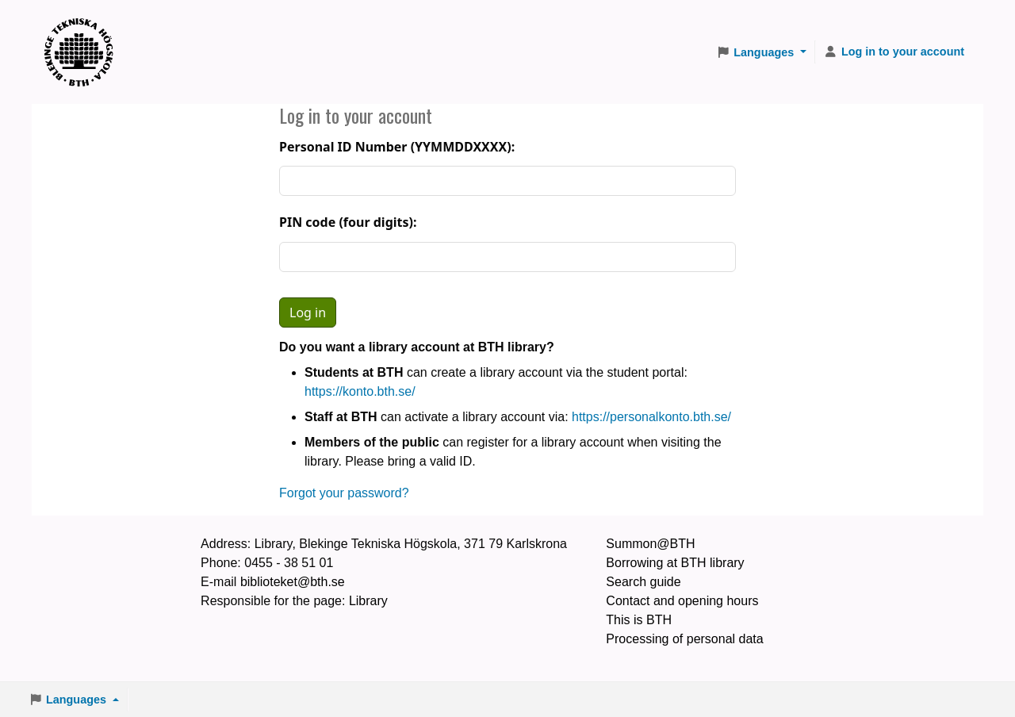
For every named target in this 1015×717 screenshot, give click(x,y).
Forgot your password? (344, 493)
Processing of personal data (684, 639)
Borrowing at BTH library (675, 562)
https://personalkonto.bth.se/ (651, 417)
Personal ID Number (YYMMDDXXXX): (397, 146)
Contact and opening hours (682, 601)
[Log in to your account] (894, 52)
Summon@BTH (650, 543)
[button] (761, 52)
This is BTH (639, 620)
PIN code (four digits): (347, 222)
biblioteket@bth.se (292, 582)
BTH (84, 32)
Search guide (643, 582)
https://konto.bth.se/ (360, 391)
